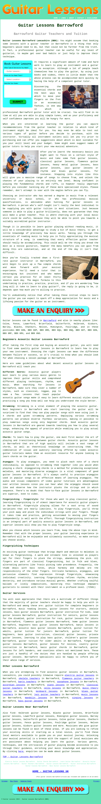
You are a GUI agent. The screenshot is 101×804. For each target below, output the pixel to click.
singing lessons (82, 698)
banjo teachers (27, 682)
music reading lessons (33, 609)
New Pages (14, 781)
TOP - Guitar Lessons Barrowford (23, 757)
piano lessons (56, 685)
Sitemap (5, 781)
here (20, 751)
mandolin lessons (36, 698)
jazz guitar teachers (47, 694)
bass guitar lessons (30, 701)
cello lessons (52, 688)
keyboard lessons (47, 691)
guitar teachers (40, 602)
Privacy (96, 781)
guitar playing (57, 745)
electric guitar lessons (79, 675)
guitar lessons (83, 202)
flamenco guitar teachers (78, 678)
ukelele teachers (29, 678)
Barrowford (49, 320)
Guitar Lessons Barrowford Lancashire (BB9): (31, 40)
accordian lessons (14, 685)
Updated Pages (26, 781)
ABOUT (71, 18)
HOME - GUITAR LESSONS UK (50, 771)
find (12, 713)
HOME (56, 18)
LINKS (63, 18)
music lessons (89, 694)
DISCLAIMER (92, 18)
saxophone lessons (68, 682)
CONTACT (80, 18)
